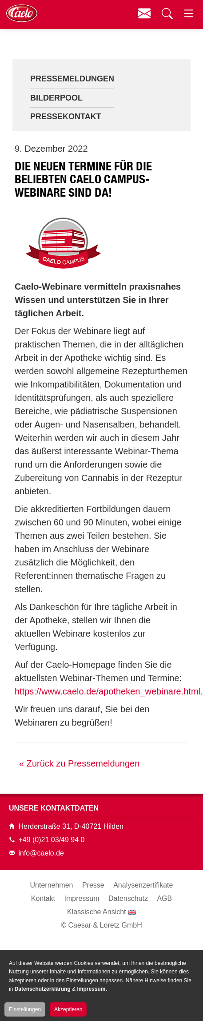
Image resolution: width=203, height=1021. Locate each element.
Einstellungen (25, 1009)
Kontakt (144, 13)
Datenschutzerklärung (43, 989)
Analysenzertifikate (143, 885)
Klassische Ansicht (96, 912)
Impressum (81, 898)
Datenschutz (128, 898)
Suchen (166, 13)
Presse (93, 885)
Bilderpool (56, 97)
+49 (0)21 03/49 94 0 (51, 839)
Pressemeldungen (72, 78)
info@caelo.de (41, 853)
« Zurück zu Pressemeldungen (79, 763)
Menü (188, 13)
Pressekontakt (65, 116)
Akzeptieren (68, 1009)
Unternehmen (51, 885)
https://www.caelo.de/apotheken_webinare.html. (109, 691)
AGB (164, 898)
